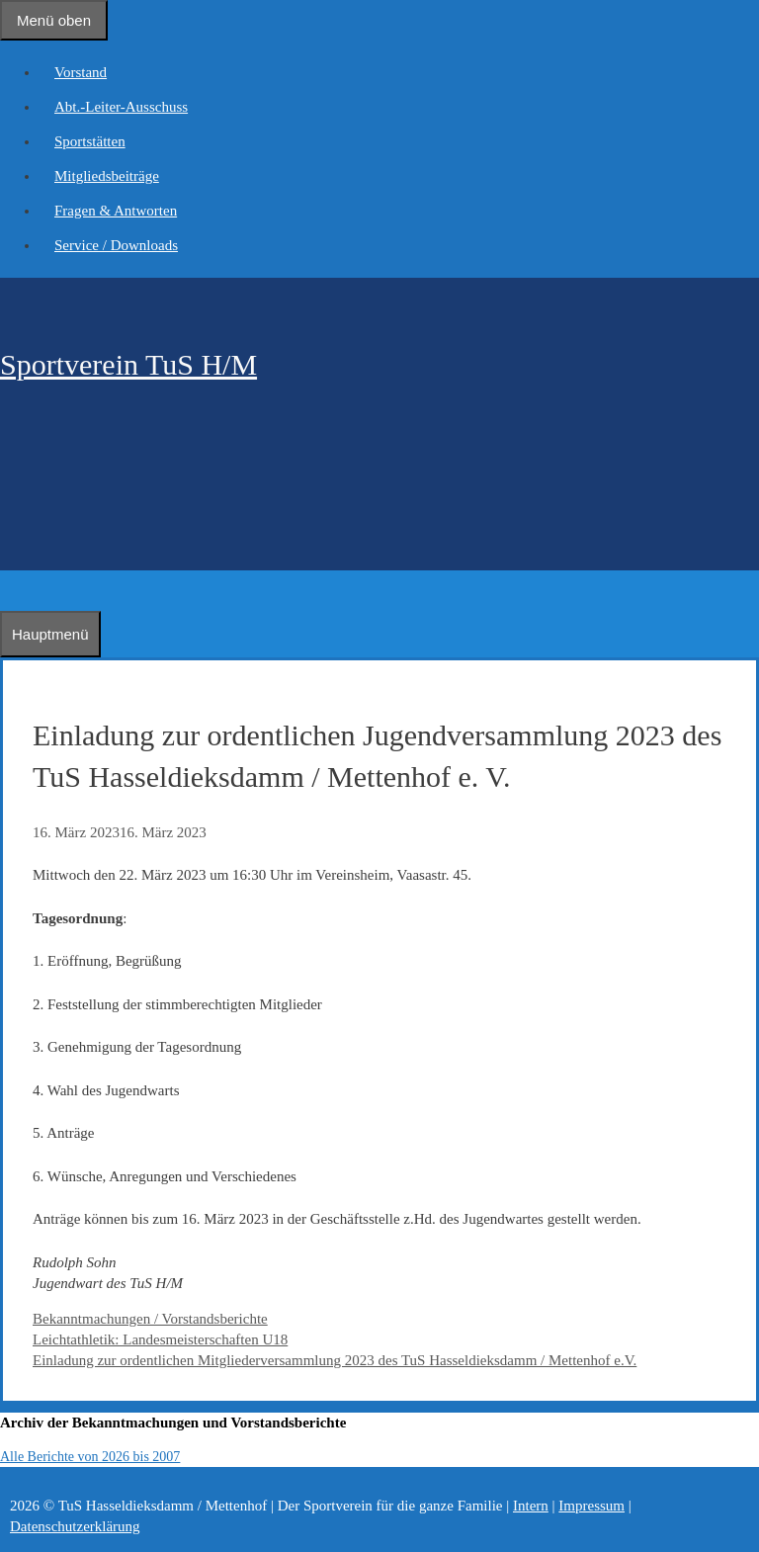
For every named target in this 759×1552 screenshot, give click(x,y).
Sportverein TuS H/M (128, 364)
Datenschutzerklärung (75, 1526)
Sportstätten (90, 141)
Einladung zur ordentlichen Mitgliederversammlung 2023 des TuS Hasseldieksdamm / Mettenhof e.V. (334, 1360)
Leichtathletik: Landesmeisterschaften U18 (160, 1339)
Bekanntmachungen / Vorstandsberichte (150, 1319)
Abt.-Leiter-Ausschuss (121, 107)
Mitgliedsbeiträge (106, 176)
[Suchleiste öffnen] (10, 590)
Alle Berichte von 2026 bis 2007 (90, 1456)
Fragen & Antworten (115, 210)
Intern (530, 1505)
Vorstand (80, 72)
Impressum (591, 1505)
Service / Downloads (116, 245)
